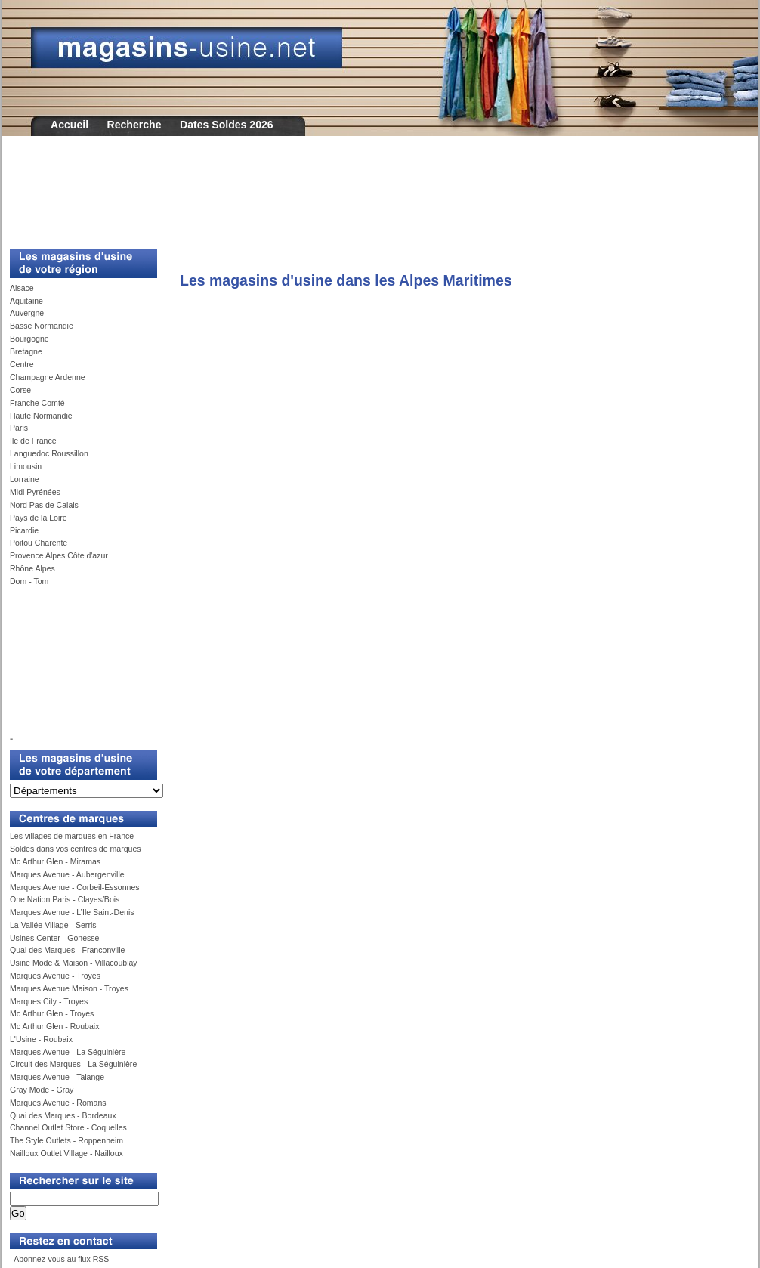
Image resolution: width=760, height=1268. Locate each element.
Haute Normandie (41, 415)
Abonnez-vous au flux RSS (60, 1258)
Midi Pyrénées (35, 491)
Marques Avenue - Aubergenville (67, 874)
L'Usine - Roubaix (41, 1039)
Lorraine (24, 479)
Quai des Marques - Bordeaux (63, 1115)
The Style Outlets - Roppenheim (66, 1140)
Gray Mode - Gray (41, 1089)
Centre (22, 364)
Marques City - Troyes (49, 1001)
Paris (19, 427)
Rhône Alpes (32, 568)
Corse (20, 389)
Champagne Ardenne (47, 377)
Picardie (24, 530)
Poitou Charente (38, 542)
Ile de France (33, 440)
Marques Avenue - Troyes (55, 975)
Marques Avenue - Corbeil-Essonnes (75, 887)
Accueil (69, 125)
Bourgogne (29, 338)
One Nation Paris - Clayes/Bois (64, 899)
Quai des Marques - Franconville (67, 949)
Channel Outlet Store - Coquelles (68, 1127)
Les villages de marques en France (72, 835)
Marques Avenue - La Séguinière (67, 1051)
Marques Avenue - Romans (58, 1102)
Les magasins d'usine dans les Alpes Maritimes (346, 280)
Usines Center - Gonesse (54, 937)
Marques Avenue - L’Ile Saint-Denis (72, 912)
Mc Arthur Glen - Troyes (52, 1013)
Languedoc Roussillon (49, 453)
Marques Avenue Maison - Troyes (69, 988)
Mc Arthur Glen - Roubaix (54, 1026)
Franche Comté (37, 402)
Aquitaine (26, 300)
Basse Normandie (41, 325)
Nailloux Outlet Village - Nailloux (66, 1153)
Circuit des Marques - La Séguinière (73, 1064)
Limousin (26, 466)
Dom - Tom (29, 581)
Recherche (134, 125)
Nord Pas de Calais (44, 504)
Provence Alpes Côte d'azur (59, 555)
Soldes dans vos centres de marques (75, 848)
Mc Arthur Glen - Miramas (55, 861)
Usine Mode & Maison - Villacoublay (73, 962)
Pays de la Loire (38, 517)
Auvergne (27, 312)
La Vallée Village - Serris (53, 924)
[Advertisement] (78, 198)
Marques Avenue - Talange (57, 1076)
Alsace (22, 287)
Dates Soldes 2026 (226, 125)
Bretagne (26, 351)
